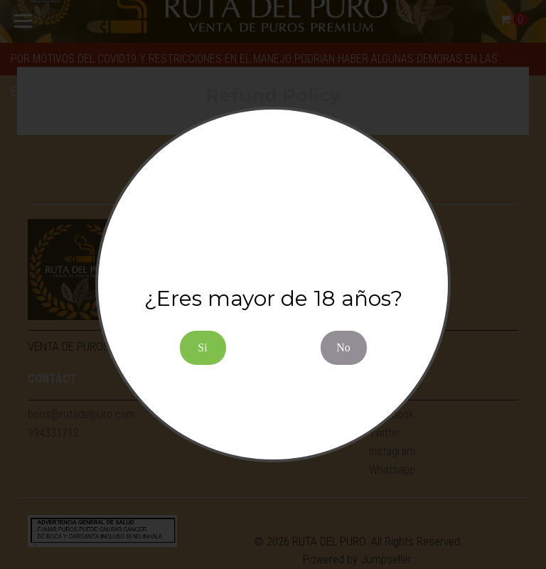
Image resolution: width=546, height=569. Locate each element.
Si (202, 347)
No (343, 347)
